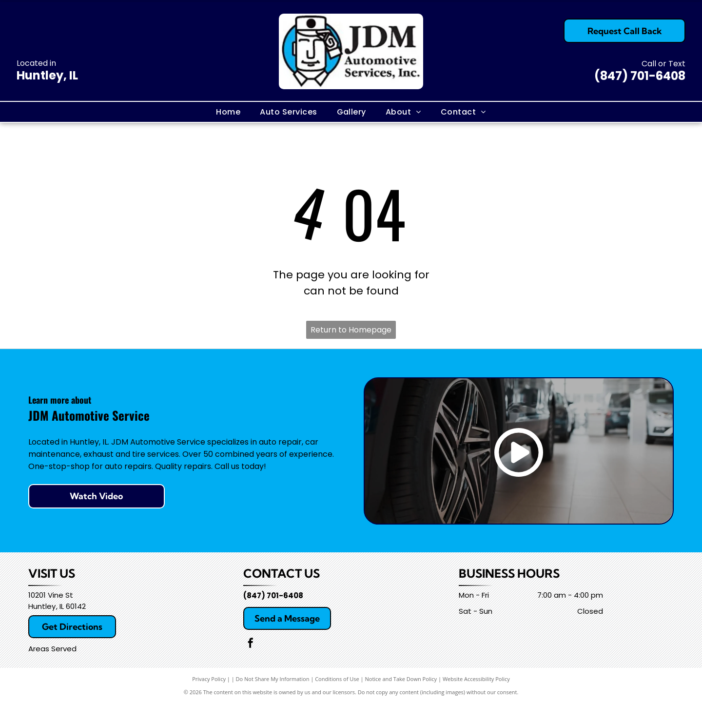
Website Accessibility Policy (476, 678)
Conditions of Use (337, 678)
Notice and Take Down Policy (401, 678)
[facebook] (250, 644)
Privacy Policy (209, 678)
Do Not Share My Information (273, 678)
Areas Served (52, 649)
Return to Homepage (351, 329)
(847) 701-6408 (639, 76)
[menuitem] (228, 111)
